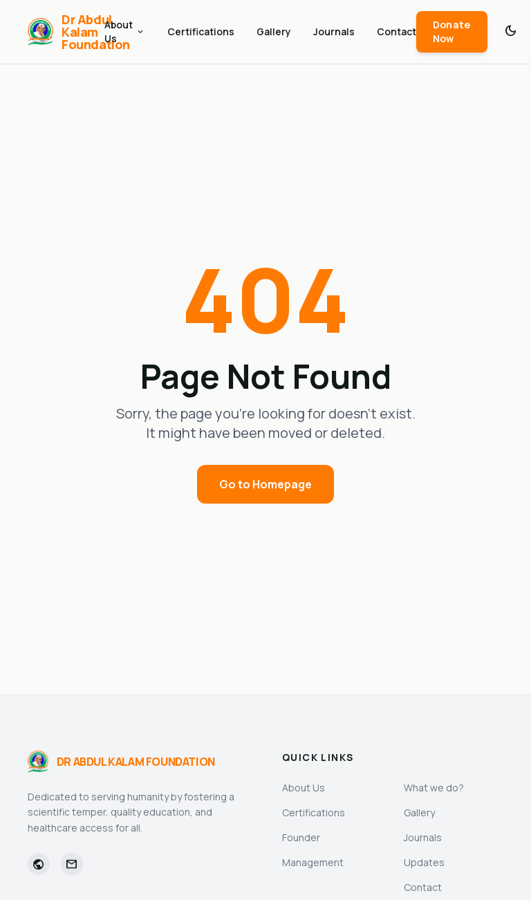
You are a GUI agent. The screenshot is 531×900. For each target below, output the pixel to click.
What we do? (434, 787)
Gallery (274, 31)
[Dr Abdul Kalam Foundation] (66, 31)
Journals (334, 31)
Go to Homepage (265, 484)
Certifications (200, 31)
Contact (396, 31)
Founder (301, 837)
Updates (424, 862)
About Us (124, 31)
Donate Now (452, 31)
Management (313, 862)
